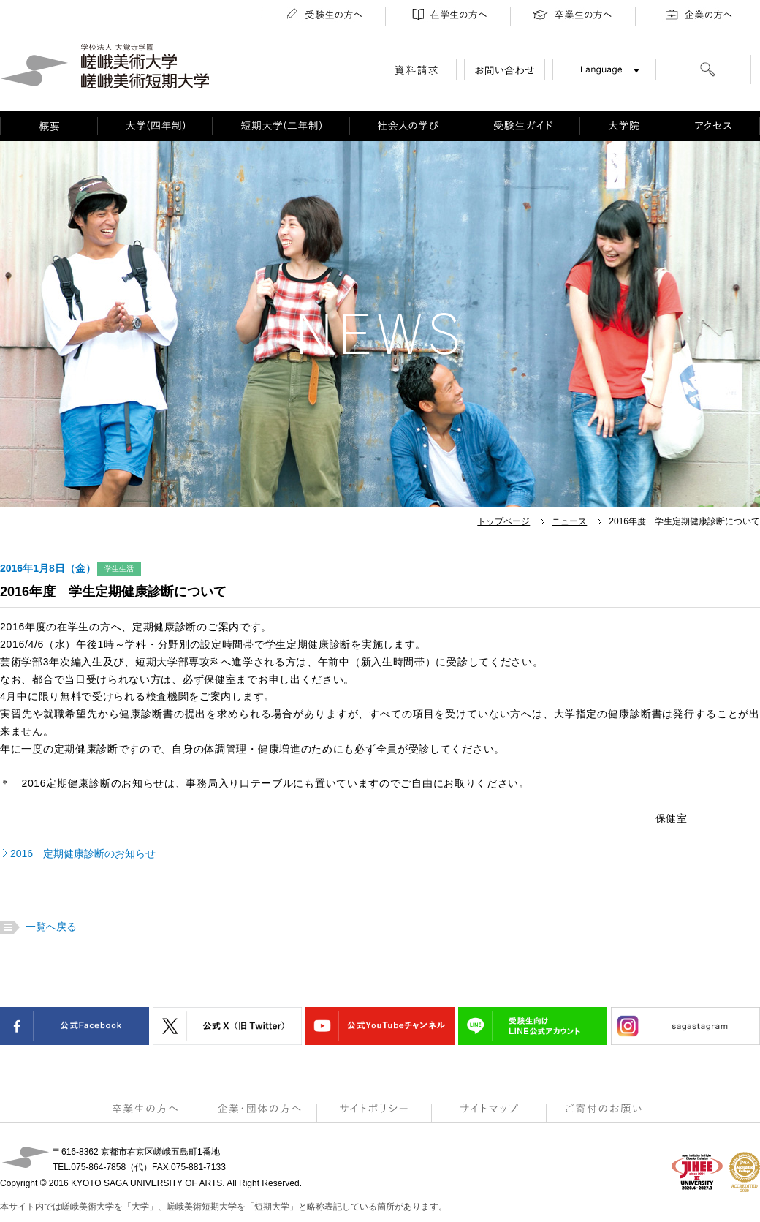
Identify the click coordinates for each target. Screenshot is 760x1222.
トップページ (503, 521)
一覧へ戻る (49, 926)
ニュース (569, 521)
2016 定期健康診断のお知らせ (83, 853)
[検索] (707, 71)
